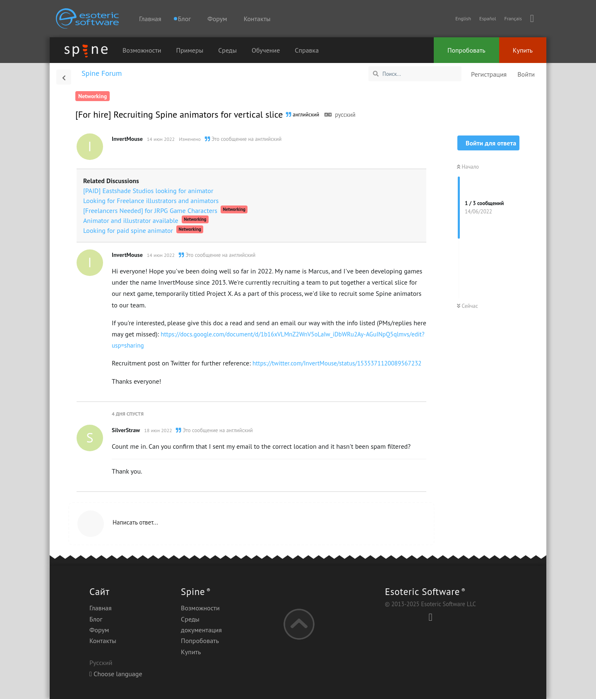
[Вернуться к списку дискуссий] (63, 77)
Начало (468, 166)
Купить (523, 50)
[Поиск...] (414, 73)
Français (513, 18)
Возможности (142, 50)
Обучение (266, 50)
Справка (307, 50)
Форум (217, 19)
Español (487, 18)
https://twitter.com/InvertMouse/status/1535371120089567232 (336, 363)
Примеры (190, 50)
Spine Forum (102, 73)
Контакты (257, 19)
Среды (227, 50)
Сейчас (467, 306)
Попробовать (466, 50)
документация (201, 630)
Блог (95, 619)
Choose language (115, 674)
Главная (150, 19)
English (463, 18)
